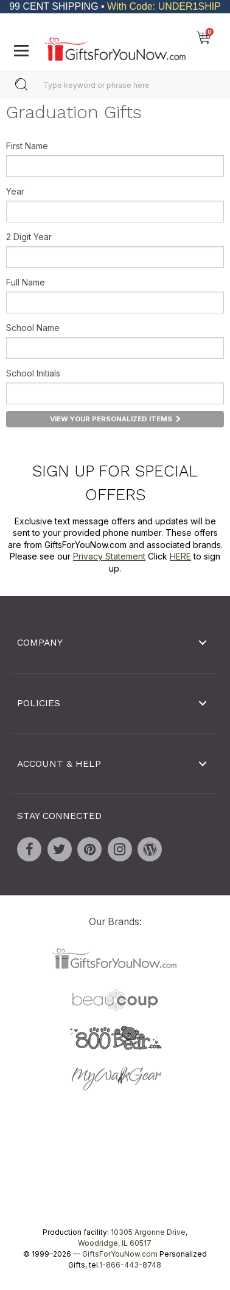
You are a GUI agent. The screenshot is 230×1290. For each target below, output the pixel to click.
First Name (27, 146)
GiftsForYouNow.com (120, 1253)
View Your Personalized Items (115, 419)
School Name (33, 327)
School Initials (33, 373)
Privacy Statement (109, 556)
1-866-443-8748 (130, 1264)
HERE (180, 556)
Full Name (25, 282)
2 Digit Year (29, 237)
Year (15, 191)
